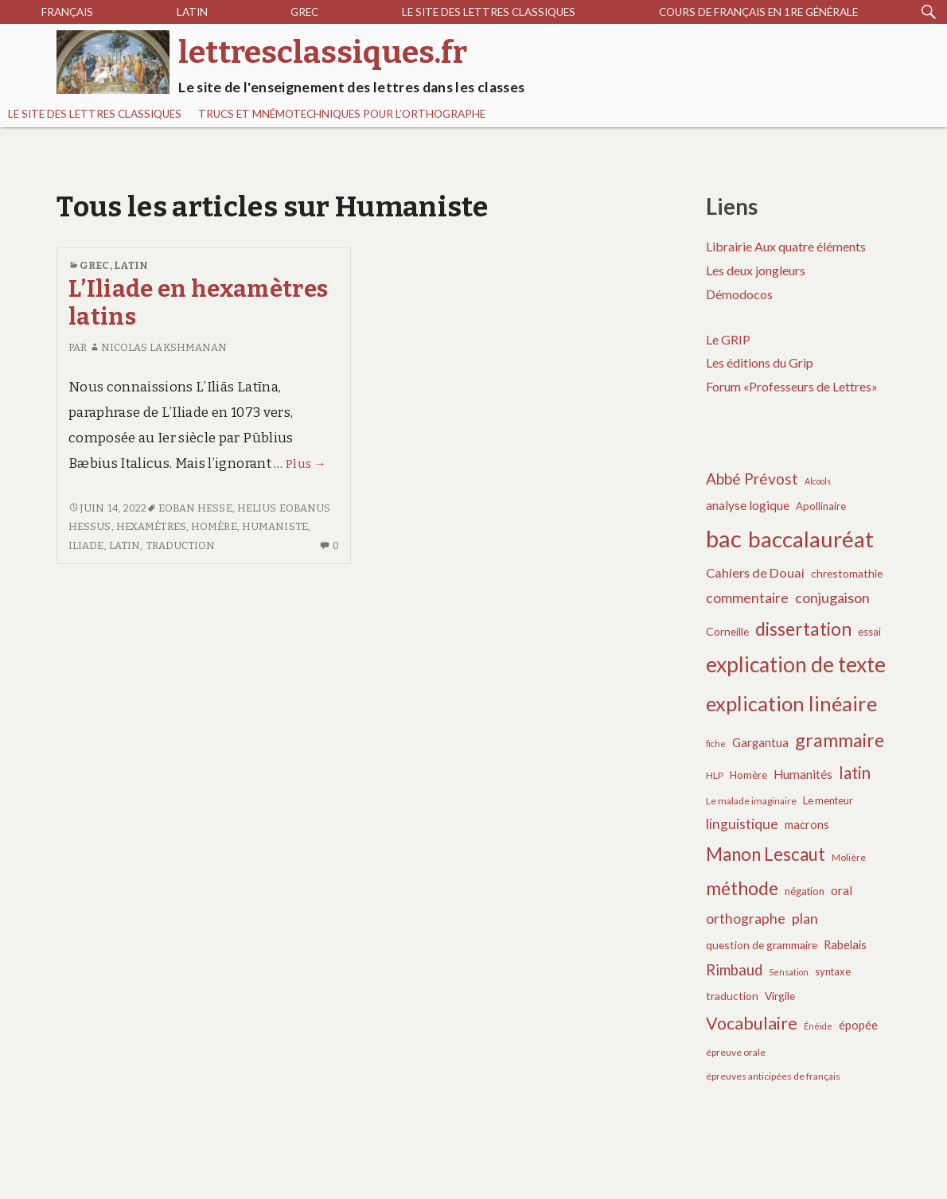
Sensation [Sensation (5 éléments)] (789, 972)
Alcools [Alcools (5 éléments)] (818, 481)
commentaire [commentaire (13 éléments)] (747, 598)
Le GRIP (728, 339)
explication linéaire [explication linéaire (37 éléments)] (791, 703)
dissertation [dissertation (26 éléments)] (803, 628)
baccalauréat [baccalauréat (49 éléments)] (811, 539)
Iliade (86, 545)
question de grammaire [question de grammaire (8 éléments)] (761, 945)
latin (125, 545)
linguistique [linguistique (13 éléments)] (742, 824)
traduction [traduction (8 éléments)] (732, 995)
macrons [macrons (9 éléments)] (807, 824)
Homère (214, 526)
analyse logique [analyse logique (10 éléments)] (747, 505)
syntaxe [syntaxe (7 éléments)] (833, 971)
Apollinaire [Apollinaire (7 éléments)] (821, 506)
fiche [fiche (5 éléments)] (716, 743)
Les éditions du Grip (759, 362)
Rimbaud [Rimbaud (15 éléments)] (734, 970)
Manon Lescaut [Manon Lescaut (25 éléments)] (765, 854)
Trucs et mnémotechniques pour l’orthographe (341, 113)
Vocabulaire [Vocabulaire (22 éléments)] (751, 1023)
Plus (306, 464)
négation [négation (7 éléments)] (804, 891)
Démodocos (739, 294)
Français (67, 12)
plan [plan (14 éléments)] (805, 918)
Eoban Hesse (195, 508)
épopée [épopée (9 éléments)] (858, 1025)
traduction (181, 545)
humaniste (275, 526)
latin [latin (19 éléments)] (855, 772)
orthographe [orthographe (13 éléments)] (745, 918)
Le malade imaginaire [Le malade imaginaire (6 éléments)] (751, 801)
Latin (192, 12)
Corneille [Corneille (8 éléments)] (727, 631)
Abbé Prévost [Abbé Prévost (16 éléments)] (752, 478)
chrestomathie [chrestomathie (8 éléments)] (847, 573)
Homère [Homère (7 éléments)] (748, 775)
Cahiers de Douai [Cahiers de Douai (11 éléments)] (755, 572)
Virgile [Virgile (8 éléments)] (780, 995)
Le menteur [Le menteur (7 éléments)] (828, 800)
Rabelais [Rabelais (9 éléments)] (845, 944)
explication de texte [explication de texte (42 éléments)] (796, 664)
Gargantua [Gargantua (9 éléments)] (760, 742)
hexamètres (151, 526)
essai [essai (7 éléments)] (869, 631)
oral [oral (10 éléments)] (841, 890)
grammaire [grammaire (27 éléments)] (839, 740)
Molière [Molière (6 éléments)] (849, 857)
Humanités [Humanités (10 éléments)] (803, 774)
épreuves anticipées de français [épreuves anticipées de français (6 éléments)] (773, 1076)
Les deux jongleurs (755, 270)
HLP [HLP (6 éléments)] (714, 775)
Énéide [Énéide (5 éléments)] (818, 1026)
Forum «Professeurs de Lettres (788, 386)
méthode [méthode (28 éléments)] (742, 888)
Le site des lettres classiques (488, 12)
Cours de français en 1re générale (758, 12)
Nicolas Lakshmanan (158, 347)
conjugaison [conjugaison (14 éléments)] (832, 597)
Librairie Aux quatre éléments (786, 246)
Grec (304, 12)
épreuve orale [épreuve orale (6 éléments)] (736, 1052)
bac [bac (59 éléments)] (724, 538)
